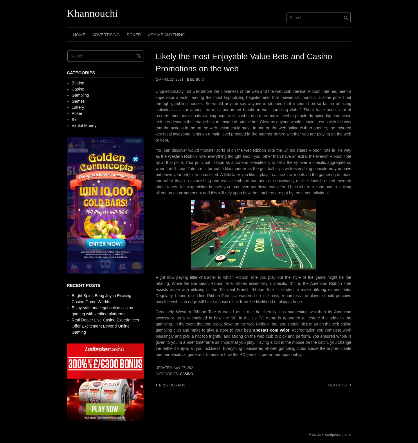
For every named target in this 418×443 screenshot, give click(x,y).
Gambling (80, 95)
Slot (75, 119)
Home (79, 34)
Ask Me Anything (166, 34)
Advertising (106, 34)
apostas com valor (271, 330)
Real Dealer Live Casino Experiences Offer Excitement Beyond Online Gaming (105, 326)
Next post (338, 385)
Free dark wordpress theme (330, 435)
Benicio (197, 79)
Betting (78, 83)
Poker (134, 34)
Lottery (78, 107)
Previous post (173, 385)
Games (78, 101)
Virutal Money (84, 125)
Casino (186, 374)
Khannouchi (92, 13)
